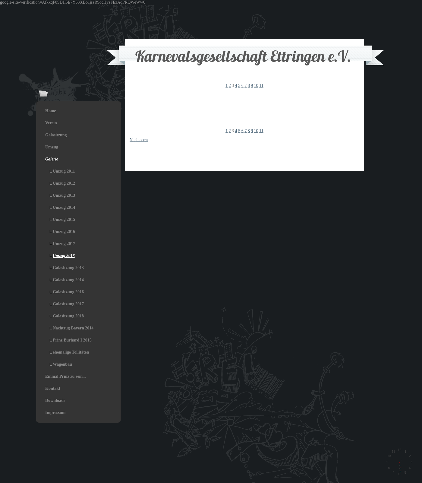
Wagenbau (62, 364)
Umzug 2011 (64, 171)
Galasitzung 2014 (68, 280)
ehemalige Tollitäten (71, 352)
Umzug (51, 147)
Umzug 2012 (64, 183)
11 (261, 85)
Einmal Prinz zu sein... (65, 376)
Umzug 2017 (64, 243)
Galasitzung (56, 135)
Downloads (55, 400)
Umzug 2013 (64, 195)
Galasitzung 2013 (68, 267)
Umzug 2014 (64, 207)
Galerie (51, 159)
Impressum (55, 412)
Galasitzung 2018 (68, 316)
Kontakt (52, 388)
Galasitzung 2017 (68, 304)
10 (256, 85)
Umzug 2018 (64, 255)
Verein (51, 123)
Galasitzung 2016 (68, 292)
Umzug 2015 (64, 219)
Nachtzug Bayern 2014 (73, 328)
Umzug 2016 (64, 231)
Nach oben (139, 140)
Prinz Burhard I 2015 (72, 340)
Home (50, 111)
